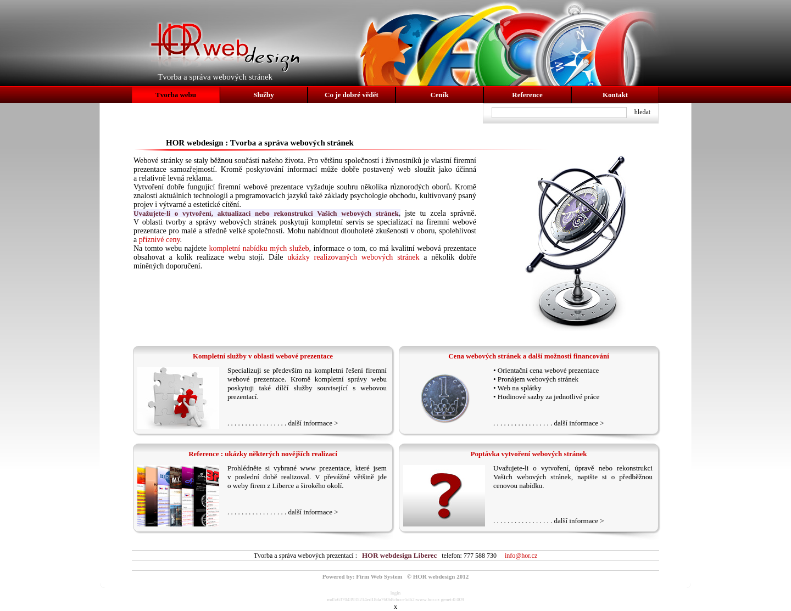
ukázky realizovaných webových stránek (353, 257)
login (396, 593)
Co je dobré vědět (351, 95)
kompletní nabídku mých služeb (259, 248)
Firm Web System (379, 576)
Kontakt (615, 95)
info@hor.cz (521, 555)
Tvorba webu (175, 95)
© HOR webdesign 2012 (438, 576)
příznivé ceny (159, 240)
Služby (263, 95)
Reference (527, 95)
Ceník (439, 95)
